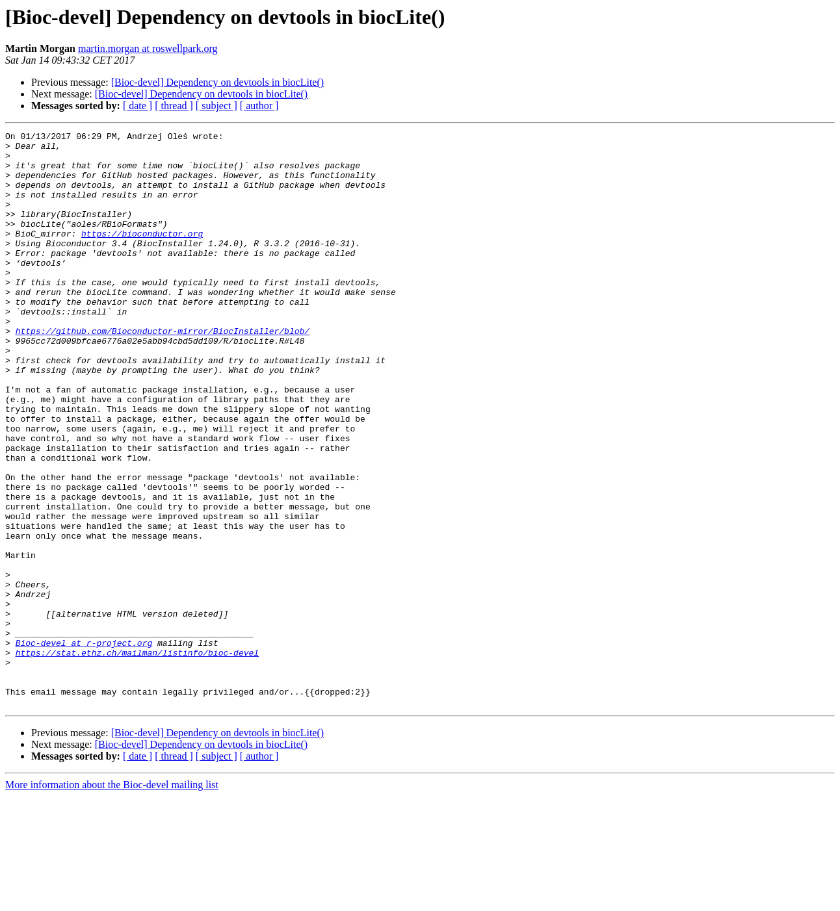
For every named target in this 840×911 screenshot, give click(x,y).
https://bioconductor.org (142, 255)
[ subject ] (216, 105)
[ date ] (137, 105)
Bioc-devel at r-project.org (84, 746)
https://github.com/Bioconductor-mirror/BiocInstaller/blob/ (162, 372)
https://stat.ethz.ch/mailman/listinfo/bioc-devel (137, 757)
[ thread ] (174, 105)
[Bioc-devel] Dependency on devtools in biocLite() (217, 82)
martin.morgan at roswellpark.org (147, 48)
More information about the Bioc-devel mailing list (111, 899)
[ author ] (259, 105)
